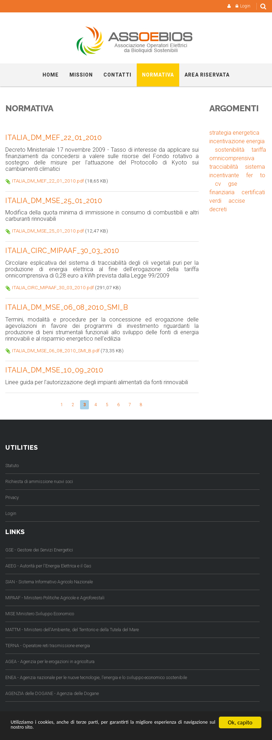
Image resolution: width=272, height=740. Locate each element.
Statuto (12, 464)
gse (232, 183)
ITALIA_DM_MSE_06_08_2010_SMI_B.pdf (56, 349)
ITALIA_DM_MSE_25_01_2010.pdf (48, 230)
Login (245, 6)
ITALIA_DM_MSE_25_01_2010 (55, 200)
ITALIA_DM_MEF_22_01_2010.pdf (48, 180)
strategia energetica (234, 132)
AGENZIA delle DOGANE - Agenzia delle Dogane (52, 692)
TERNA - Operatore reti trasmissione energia (47, 644)
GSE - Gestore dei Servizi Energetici (39, 548)
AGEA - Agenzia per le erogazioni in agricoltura (50, 660)
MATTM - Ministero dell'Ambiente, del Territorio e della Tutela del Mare (72, 628)
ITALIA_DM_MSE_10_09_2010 (56, 369)
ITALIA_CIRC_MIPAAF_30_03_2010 (64, 250)
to (262, 175)
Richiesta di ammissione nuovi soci (39, 480)
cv (218, 183)
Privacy (12, 496)
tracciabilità (223, 166)
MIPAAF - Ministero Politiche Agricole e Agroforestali (54, 596)
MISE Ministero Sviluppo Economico (39, 612)
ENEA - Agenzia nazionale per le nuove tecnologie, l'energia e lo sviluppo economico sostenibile (96, 676)
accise (236, 200)
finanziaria (221, 192)
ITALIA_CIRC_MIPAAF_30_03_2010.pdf (53, 287)
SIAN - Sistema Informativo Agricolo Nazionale (49, 580)
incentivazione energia (237, 141)
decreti (218, 209)
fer (249, 175)
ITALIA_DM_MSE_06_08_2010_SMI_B (69, 306)
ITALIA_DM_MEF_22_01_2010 (55, 137)
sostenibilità (229, 149)
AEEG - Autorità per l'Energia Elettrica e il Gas (48, 564)
